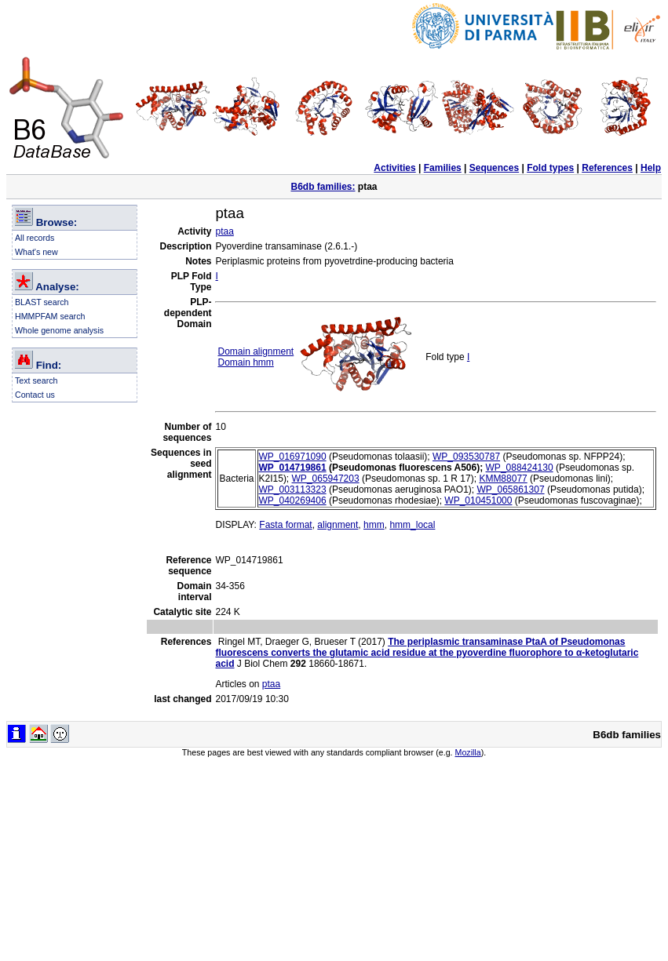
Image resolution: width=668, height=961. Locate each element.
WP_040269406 (293, 500)
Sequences (494, 167)
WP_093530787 (466, 456)
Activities (394, 167)
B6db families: (322, 186)
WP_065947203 (326, 478)
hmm (374, 524)
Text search (36, 380)
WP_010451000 (478, 500)
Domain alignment (255, 351)
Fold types (550, 167)
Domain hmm (245, 362)
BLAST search (42, 302)
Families (443, 167)
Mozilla (468, 752)
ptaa (224, 231)
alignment (337, 524)
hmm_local (412, 524)
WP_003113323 (293, 489)
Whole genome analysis (59, 330)
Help (651, 167)
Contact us (35, 394)
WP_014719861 (293, 467)
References (607, 167)
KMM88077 (503, 478)
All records (34, 237)
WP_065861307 (510, 489)
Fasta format (285, 524)
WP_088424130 (519, 467)
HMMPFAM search (50, 316)
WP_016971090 (293, 456)
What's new (36, 252)
